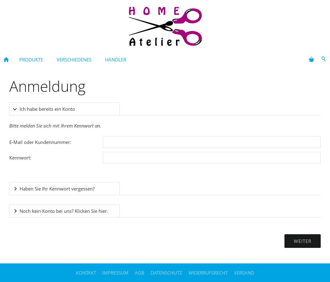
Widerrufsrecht (208, 273)
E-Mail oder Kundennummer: (40, 142)
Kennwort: (20, 157)
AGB (139, 273)
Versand (244, 273)
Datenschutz (166, 273)
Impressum (115, 273)
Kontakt (86, 273)
